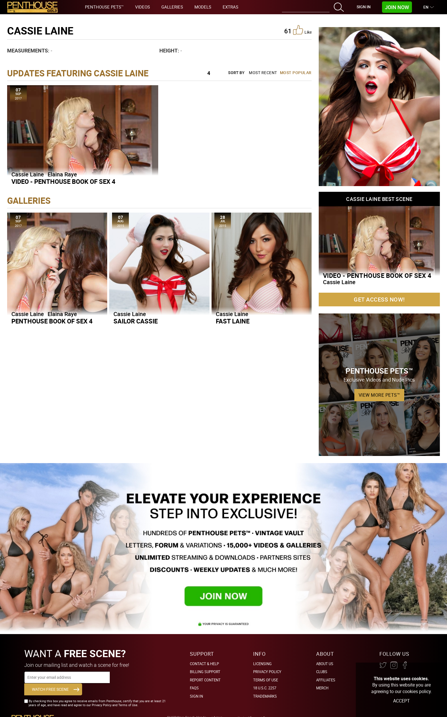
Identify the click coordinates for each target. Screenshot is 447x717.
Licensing (262, 663)
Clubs (321, 671)
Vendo (201, 707)
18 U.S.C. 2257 (264, 687)
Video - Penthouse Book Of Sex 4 (63, 181)
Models (202, 7)
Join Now (397, 7)
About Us (324, 663)
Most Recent (263, 72)
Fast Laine (232, 321)
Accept (401, 701)
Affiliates (325, 680)
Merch (322, 687)
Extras (230, 7)
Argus (217, 707)
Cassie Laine (27, 174)
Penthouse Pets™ (104, 7)
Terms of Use (265, 680)
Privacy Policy (267, 671)
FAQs (194, 687)
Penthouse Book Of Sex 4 (52, 321)
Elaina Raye (62, 174)
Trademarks (265, 696)
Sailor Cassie (135, 321)
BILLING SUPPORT (205, 671)
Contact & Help (204, 663)
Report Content (205, 680)
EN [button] (426, 7)
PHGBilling (175, 707)
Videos (142, 7)
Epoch (190, 707)
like (302, 30)
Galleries (172, 7)
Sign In (364, 6)
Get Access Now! (379, 299)
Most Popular (296, 72)
